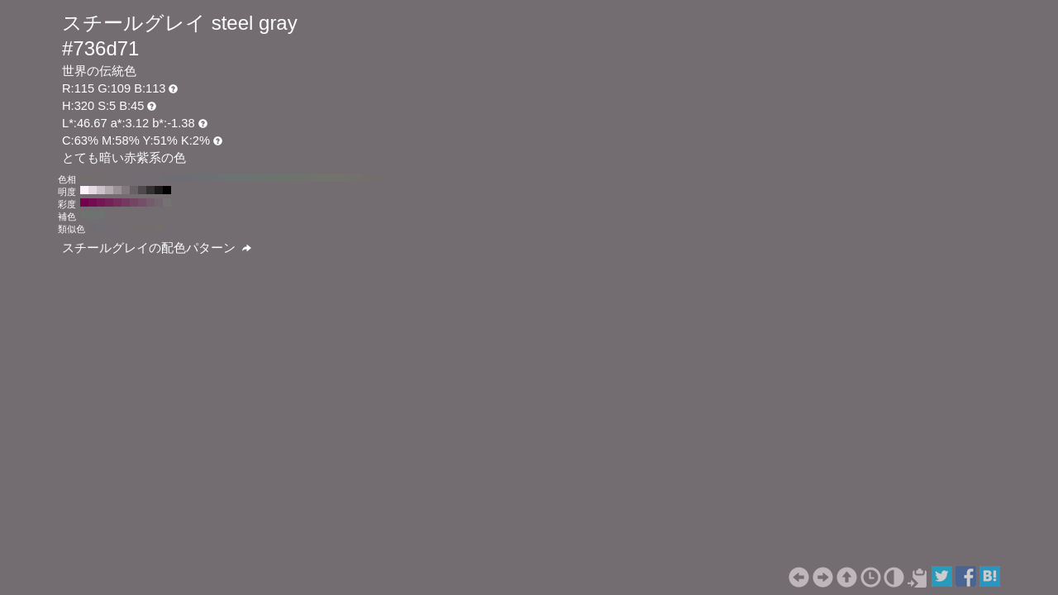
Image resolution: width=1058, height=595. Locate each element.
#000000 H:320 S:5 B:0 (167, 190)
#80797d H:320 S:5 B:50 (126, 190)
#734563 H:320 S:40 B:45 (134, 202)
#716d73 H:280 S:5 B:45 (150, 178)
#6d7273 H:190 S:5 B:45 (225, 178)
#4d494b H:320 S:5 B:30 (142, 190)
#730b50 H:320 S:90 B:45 (92, 202)
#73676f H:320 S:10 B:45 (159, 202)
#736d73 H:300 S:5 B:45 (134, 178)
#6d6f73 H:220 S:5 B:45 (200, 178)
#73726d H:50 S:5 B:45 (340, 178)
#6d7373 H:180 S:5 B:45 (233, 178)
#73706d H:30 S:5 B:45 (357, 178)
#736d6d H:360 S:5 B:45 (84, 178)
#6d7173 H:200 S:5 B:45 (216, 178)
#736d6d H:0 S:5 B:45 (382, 178)
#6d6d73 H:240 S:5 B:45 (183, 178)
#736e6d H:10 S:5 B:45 (373, 178)
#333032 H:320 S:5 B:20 (150, 190)
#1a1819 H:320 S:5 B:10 (159, 190)
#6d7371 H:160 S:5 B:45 (249, 178)
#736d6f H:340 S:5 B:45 (101, 178)
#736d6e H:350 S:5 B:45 (92, 178)
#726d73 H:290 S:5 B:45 (142, 178)
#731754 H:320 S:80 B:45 (101, 202)
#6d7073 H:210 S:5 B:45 (208, 178)
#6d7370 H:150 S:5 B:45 (258, 178)
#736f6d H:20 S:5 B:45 (365, 178)
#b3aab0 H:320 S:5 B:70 (109, 190)
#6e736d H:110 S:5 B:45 (291, 178)
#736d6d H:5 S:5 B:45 (151, 227)
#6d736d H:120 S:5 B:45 (283, 178)
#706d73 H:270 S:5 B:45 (159, 178)
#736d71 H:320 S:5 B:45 (117, 178)
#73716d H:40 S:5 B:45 (349, 178)
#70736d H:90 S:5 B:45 (307, 178)
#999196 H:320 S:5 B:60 (117, 190)
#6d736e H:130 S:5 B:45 (274, 178)
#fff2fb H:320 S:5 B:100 (84, 190)
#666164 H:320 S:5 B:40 (134, 190)
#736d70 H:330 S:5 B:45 (109, 178)
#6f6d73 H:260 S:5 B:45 (167, 178)
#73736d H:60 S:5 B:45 (332, 178)
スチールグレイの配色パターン (156, 248)
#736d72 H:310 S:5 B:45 (126, 178)
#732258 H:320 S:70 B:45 (109, 202)
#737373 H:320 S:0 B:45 (167, 202)
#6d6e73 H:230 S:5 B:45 (192, 178)
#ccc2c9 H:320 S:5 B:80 (101, 190)
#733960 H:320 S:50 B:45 (126, 202)
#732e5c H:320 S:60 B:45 (117, 202)
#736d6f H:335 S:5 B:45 (135, 227)
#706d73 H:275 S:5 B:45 (102, 227)
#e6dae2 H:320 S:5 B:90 (92, 190)
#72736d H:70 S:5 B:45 (324, 178)
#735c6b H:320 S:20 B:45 (150, 202)
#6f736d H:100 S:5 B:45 (299, 178)
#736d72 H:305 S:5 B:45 (118, 227)
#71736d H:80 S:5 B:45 (316, 178)
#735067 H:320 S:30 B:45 (142, 202)
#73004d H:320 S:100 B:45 (84, 202)
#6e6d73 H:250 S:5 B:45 (175, 178)
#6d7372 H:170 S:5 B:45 (241, 178)
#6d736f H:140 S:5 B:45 (266, 178)
